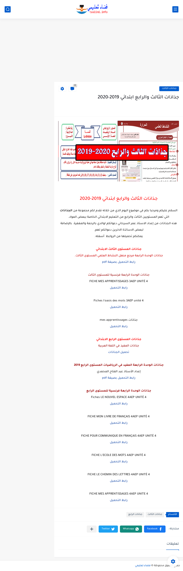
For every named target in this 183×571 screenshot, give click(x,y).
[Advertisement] (91, 51)
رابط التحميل (119, 288)
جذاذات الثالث (169, 88)
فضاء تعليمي (143, 565)
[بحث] (8, 9)
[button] (155, 529)
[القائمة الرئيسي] (175, 9)
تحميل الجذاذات (118, 352)
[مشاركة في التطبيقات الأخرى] (92, 529)
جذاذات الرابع (135, 514)
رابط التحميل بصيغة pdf (118, 262)
